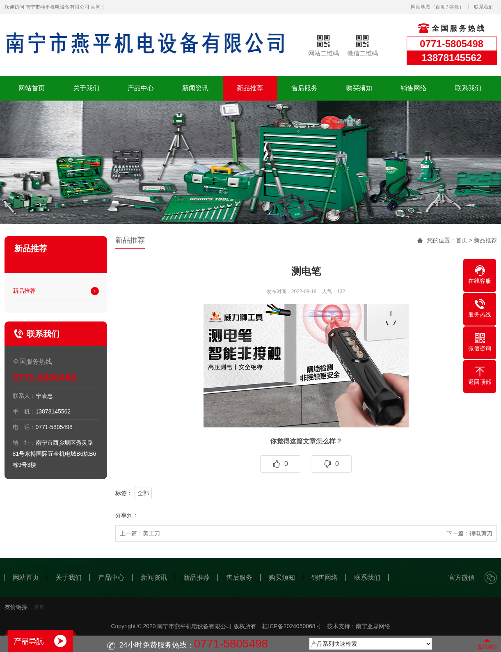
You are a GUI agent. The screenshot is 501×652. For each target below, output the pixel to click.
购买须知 (359, 88)
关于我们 (86, 88)
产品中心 (141, 88)
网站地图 (420, 7)
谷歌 (454, 7)
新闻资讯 (195, 88)
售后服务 (304, 88)
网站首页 (31, 88)
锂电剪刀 (480, 533)
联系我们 (484, 7)
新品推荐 (250, 88)
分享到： (126, 515)
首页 (461, 240)
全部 (143, 493)
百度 (440, 7)
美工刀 (151, 533)
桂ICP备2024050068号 (291, 626)
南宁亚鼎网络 (373, 626)
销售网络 (413, 88)
